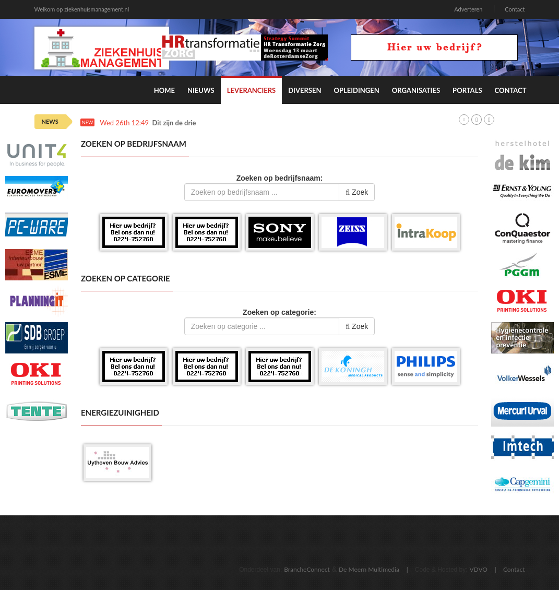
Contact (515, 9)
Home (164, 90)
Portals (467, 90)
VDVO (478, 569)
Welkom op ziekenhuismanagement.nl (81, 9)
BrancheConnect (307, 569)
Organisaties (416, 90)
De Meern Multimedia (369, 569)
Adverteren (468, 9)
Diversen (304, 90)
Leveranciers (251, 90)
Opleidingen (356, 90)
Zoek (357, 192)
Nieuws (201, 90)
